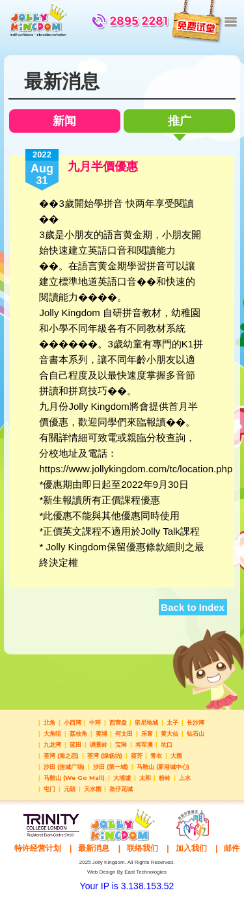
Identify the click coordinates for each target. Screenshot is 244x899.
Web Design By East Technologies (127, 872)
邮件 (231, 848)
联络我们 (142, 848)
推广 (179, 123)
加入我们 (191, 848)
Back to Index (192, 607)
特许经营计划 (37, 848)
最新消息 (93, 848)
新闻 (64, 120)
